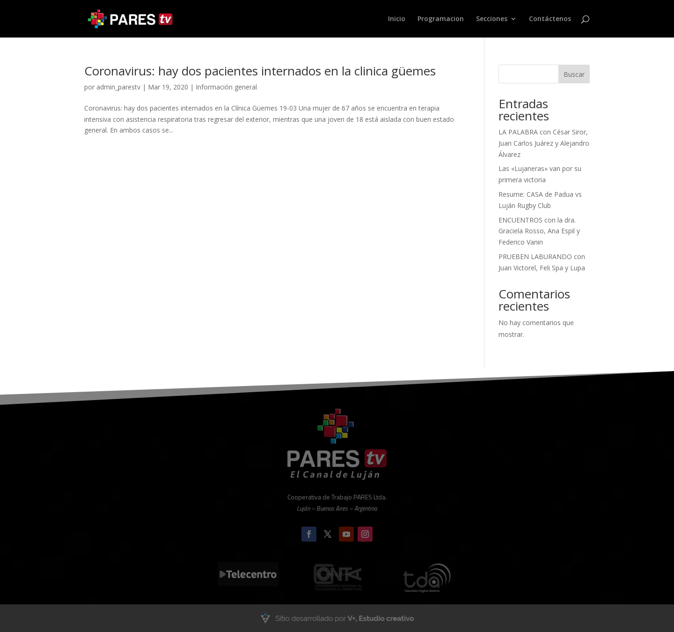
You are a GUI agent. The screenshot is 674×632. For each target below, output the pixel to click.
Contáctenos (550, 19)
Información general (226, 86)
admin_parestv (118, 86)
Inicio (396, 19)
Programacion (441, 19)
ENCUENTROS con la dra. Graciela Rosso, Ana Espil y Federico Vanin (539, 231)
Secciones (491, 19)
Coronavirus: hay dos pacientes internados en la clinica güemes (260, 70)
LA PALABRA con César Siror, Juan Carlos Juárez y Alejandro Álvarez (543, 143)
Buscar (574, 74)
